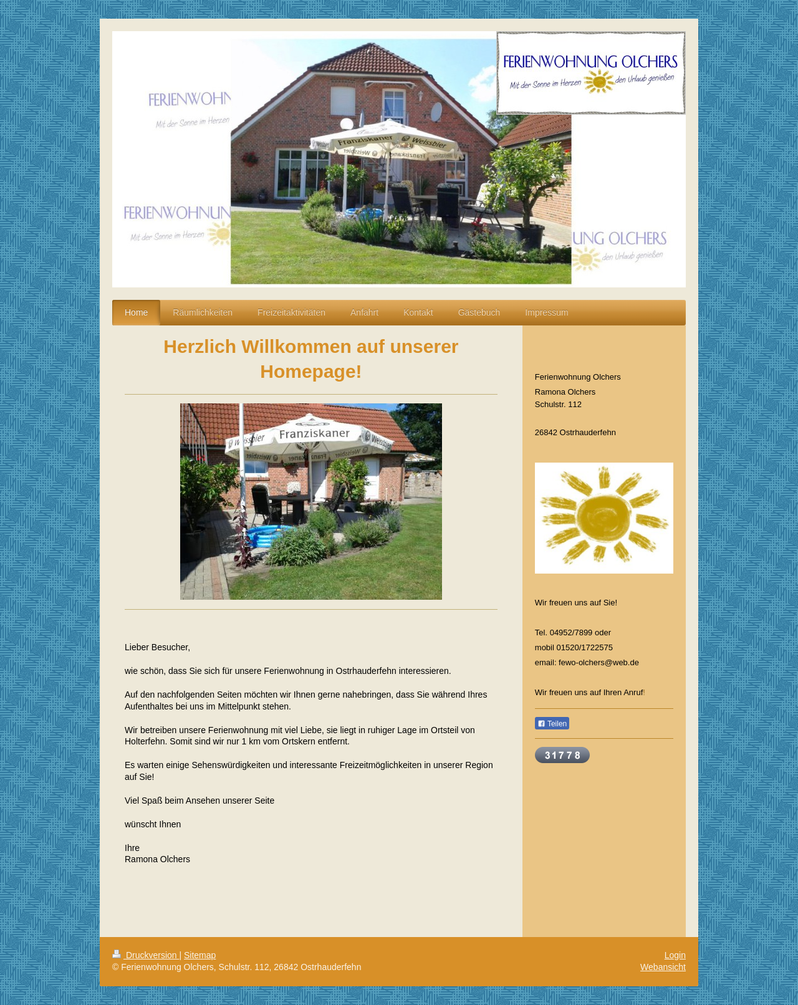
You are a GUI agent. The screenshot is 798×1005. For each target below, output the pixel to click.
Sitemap (200, 955)
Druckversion (145, 955)
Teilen (552, 723)
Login (675, 955)
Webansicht (663, 967)
